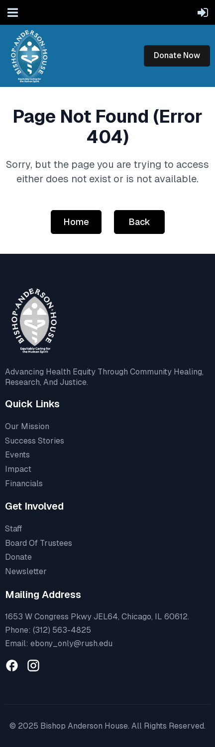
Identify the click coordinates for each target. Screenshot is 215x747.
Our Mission (27, 426)
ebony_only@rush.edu (71, 643)
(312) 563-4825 (62, 630)
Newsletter (26, 571)
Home (76, 221)
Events (17, 454)
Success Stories (34, 441)
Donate (18, 557)
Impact (18, 469)
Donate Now (177, 55)
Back (139, 221)
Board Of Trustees (38, 543)
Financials (24, 483)
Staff (13, 528)
